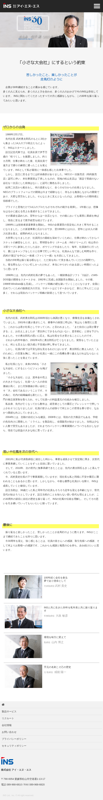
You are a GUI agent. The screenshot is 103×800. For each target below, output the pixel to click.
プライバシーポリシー (14, 738)
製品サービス (9, 711)
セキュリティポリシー (14, 745)
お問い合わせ (9, 732)
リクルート (8, 718)
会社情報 (7, 725)
